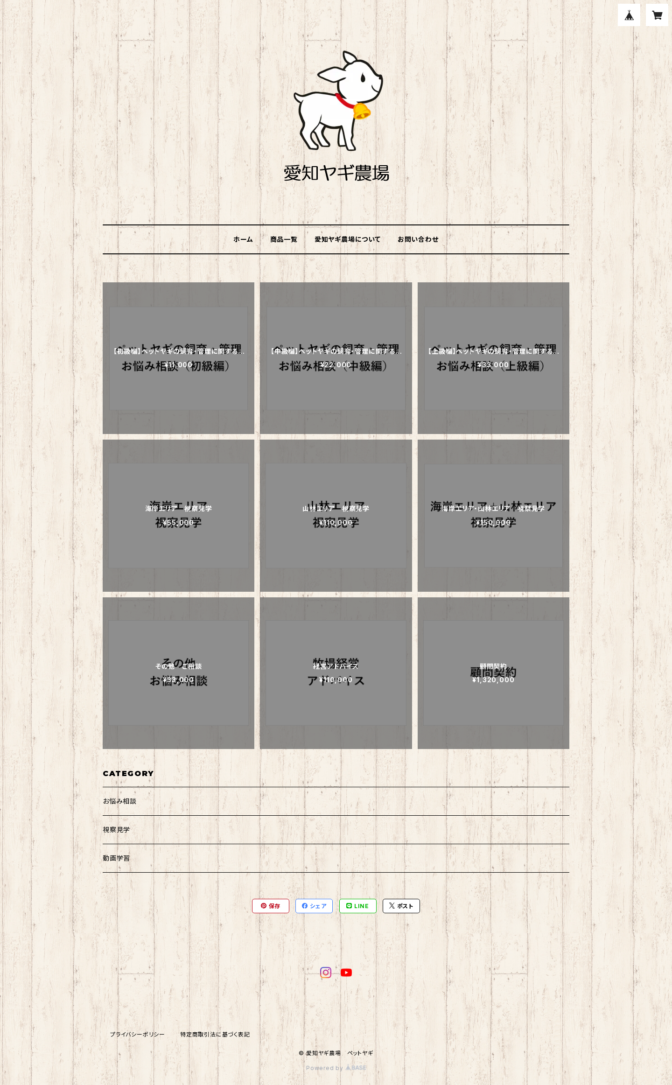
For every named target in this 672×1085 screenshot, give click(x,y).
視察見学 (116, 829)
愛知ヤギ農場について (348, 239)
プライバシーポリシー (137, 1034)
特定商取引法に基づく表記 (215, 1034)
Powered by (336, 1067)
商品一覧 (284, 239)
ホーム (243, 239)
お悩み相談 (120, 801)
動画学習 (116, 858)
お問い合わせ (418, 239)
